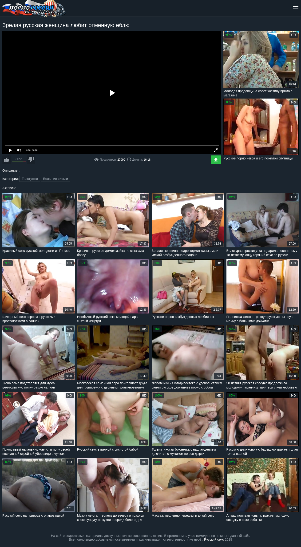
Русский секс (214, 539)
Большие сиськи (55, 179)
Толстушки (30, 179)
